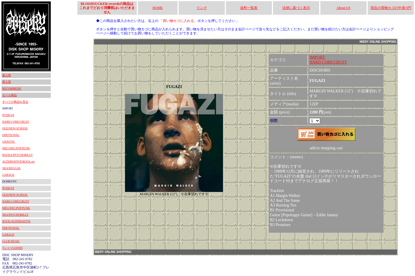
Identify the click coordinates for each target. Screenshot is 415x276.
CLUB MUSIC (11, 241)
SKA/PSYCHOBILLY (15, 214)
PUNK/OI (8, 115)
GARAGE (8, 174)
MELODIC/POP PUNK (16, 148)
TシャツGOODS (12, 247)
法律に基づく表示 (296, 8)
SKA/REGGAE (11, 168)
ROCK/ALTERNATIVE (16, 221)
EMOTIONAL (10, 135)
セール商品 (9, 95)
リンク (202, 8)
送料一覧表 (248, 8)
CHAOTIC (8, 141)
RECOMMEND (11, 88)
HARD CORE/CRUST (15, 121)
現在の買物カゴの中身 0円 (391, 8)
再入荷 (6, 81)
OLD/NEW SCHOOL (15, 128)
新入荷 (6, 75)
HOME (158, 8)
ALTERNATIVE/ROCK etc (18, 161)
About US (343, 8)
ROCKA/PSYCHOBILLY (17, 154)
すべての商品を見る (15, 101)
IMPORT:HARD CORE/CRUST (328, 59)
